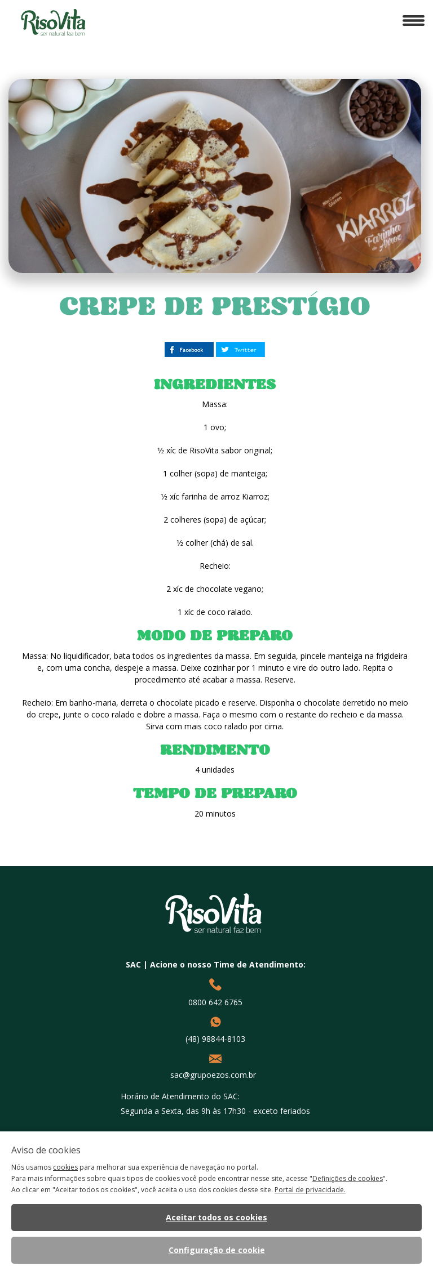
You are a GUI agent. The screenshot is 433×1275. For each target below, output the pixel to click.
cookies (65, 1167)
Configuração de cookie (217, 1250)
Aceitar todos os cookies (216, 1217)
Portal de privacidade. (310, 1189)
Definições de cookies (347, 1178)
